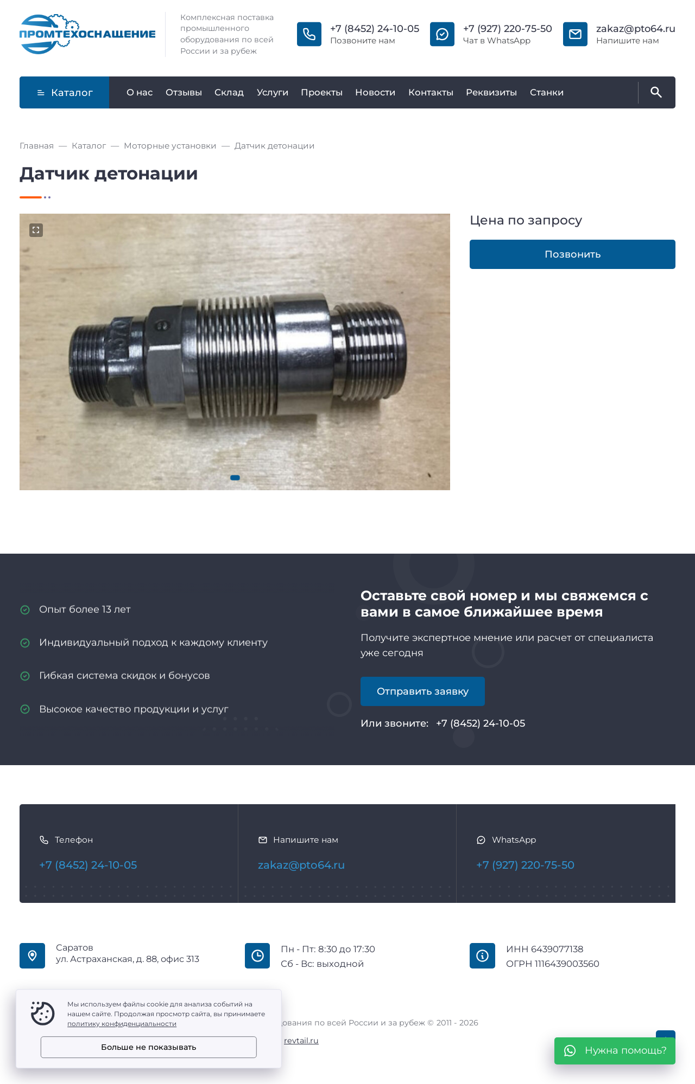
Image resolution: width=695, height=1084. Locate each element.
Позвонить (573, 254)
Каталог (64, 93)
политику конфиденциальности (121, 1023)
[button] (235, 477)
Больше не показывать (148, 1047)
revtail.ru (301, 1040)
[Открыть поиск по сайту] (654, 93)
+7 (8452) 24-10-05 (374, 29)
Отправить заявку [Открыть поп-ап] (423, 691)
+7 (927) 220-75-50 (507, 29)
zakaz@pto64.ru (635, 29)
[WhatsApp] (614, 1050)
